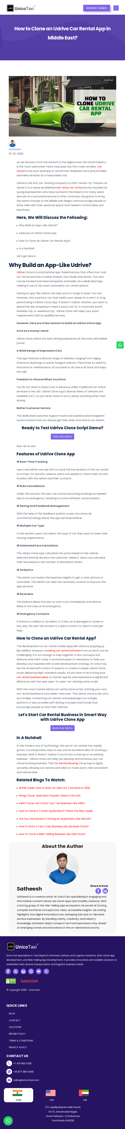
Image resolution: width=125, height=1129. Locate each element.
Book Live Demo (62, 728)
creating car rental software (62, 650)
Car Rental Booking (66, 763)
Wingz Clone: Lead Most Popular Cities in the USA (50, 795)
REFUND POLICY (17, 1033)
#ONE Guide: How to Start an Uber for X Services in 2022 (54, 788)
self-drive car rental (69, 187)
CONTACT (14, 1020)
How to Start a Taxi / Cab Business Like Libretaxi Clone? (54, 826)
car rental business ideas (32, 677)
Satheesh (15, 149)
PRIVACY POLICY (18, 1047)
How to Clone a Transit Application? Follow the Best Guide (56, 811)
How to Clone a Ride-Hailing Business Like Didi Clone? (52, 834)
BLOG (12, 1013)
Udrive (21, 272)
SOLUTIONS (15, 1027)
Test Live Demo (62, 436)
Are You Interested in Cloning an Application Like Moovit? (55, 819)
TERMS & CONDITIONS (21, 1040)
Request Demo (96, 8)
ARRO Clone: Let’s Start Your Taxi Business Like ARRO (52, 803)
